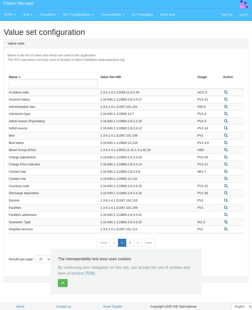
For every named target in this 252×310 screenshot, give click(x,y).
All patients (48, 14)
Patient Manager (19, 3)
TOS (90, 273)
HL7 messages (142, 14)
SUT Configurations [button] (78, 14)
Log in (244, 14)
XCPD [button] (10, 14)
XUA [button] (28, 14)
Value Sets (167, 14)
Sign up (226, 14)
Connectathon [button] (113, 14)
